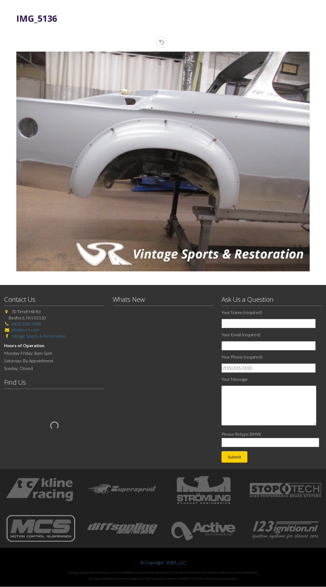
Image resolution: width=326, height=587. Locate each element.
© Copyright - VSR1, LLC (163, 562)
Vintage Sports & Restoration (38, 335)
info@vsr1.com (25, 329)
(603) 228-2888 (26, 323)
